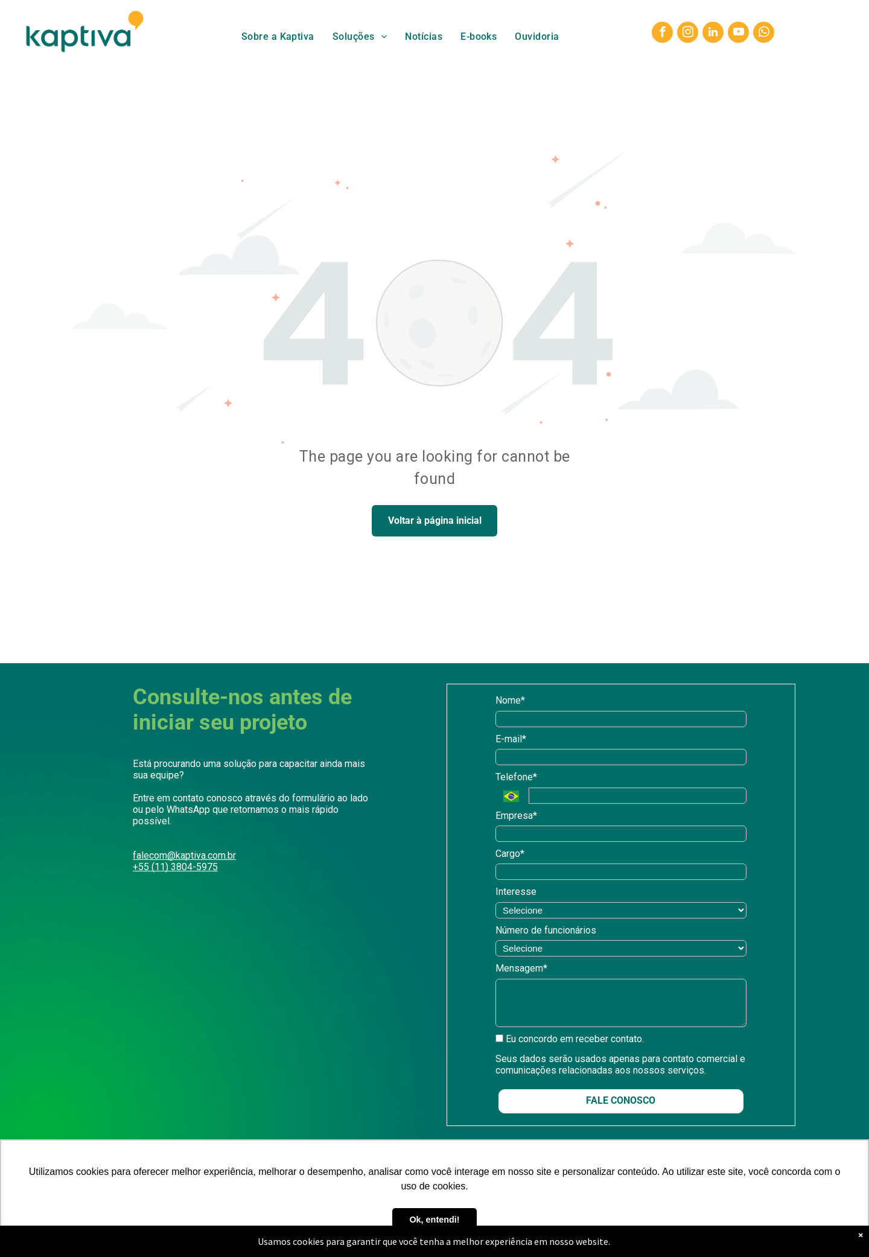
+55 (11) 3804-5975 (175, 867)
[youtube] (738, 34)
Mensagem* (521, 968)
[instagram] (687, 34)
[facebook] (662, 34)
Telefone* (516, 777)
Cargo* (509, 853)
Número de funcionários (545, 930)
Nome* (510, 700)
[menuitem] (277, 36)
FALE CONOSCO (620, 1100)
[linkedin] (713, 34)
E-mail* (510, 739)
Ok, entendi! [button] (434, 1219)
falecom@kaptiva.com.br (184, 855)
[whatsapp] (763, 34)
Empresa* (516, 815)
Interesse (515, 891)
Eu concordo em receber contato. (569, 1039)
